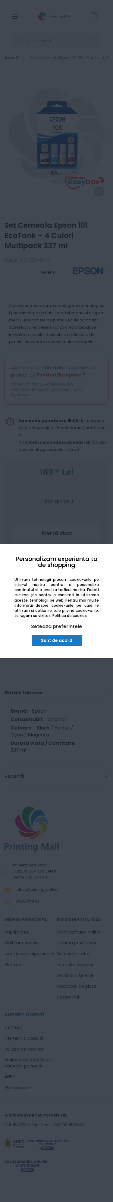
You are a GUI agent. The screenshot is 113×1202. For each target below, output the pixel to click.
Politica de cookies (69, 615)
